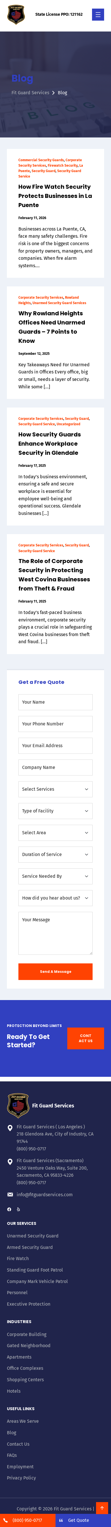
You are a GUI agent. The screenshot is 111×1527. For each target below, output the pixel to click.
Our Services (21, 1223)
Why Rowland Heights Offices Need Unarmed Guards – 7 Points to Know (51, 327)
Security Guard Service (36, 424)
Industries (19, 1322)
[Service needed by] (55, 876)
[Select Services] (55, 789)
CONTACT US (86, 1038)
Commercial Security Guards (41, 160)
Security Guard (44, 171)
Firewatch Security (63, 166)
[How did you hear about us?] (55, 898)
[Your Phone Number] (55, 724)
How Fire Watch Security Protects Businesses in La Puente (55, 196)
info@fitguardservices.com (45, 1194)
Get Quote (78, 1520)
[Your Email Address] (55, 746)
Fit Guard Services (30, 92)
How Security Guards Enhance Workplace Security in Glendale (49, 443)
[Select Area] (55, 833)
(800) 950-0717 (31, 1149)
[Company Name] (55, 767)
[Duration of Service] (55, 855)
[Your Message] (55, 933)
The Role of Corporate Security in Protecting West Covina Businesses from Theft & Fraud (54, 575)
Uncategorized (68, 424)
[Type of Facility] (55, 811)
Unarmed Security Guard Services (59, 303)
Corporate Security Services (40, 298)
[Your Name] (55, 702)
